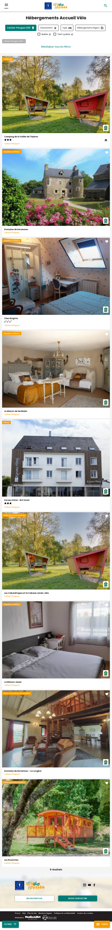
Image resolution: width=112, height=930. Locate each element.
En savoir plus (34, 898)
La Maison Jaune (13, 682)
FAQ (23, 913)
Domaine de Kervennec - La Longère (22, 771)
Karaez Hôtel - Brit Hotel (16, 500)
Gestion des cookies (85, 913)
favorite (106, 59)
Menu (6, 6)
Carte (104, 924)
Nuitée (46, 34)
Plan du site (32, 913)
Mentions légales (45, 913)
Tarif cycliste (65, 34)
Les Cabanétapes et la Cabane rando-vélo (26, 593)
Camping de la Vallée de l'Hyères (21, 136)
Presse (17, 913)
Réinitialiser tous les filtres (56, 47)
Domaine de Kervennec (16, 229)
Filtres (8, 924)
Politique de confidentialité (64, 913)
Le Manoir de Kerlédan (15, 411)
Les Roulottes (11, 860)
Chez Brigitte (11, 318)
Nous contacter (77, 898)
